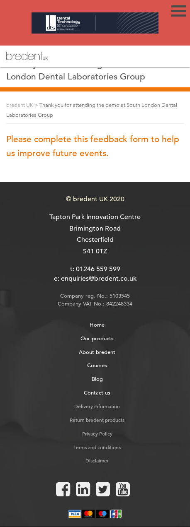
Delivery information (97, 406)
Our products (97, 338)
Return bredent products (97, 419)
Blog (97, 379)
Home (97, 324)
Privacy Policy (97, 433)
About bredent (97, 352)
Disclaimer (97, 460)
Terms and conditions (97, 447)
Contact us (97, 392)
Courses (97, 365)
